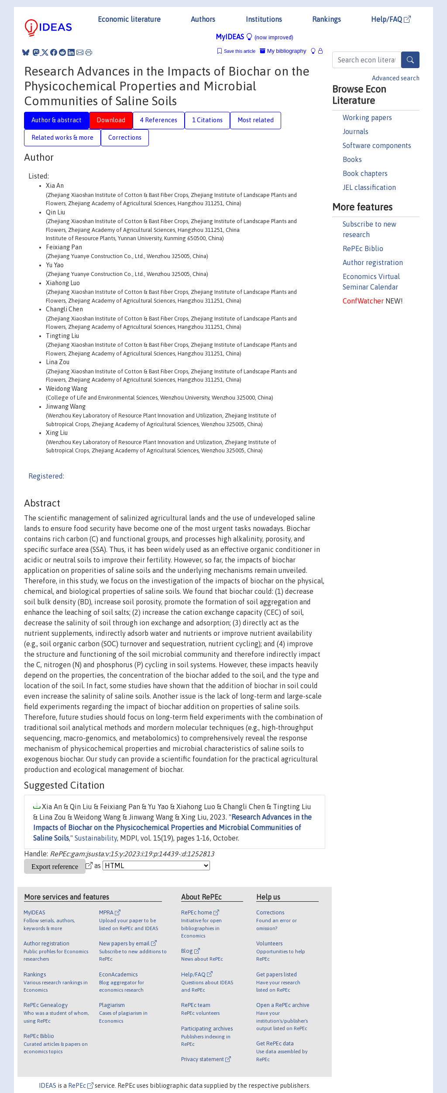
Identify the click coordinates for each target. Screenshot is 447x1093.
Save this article (239, 51)
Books (352, 159)
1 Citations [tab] (207, 120)
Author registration (373, 262)
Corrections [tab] (124, 137)
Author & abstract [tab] (56, 120)
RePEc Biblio (363, 248)
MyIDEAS (254, 37)
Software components (377, 145)
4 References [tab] (158, 120)
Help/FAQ (391, 19)
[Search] (410, 60)
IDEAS (47, 1085)
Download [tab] (110, 120)
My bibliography (283, 51)
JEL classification (369, 187)
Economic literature (129, 19)
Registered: (46, 476)
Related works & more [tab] (62, 137)
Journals (355, 131)
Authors (203, 19)
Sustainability (96, 838)
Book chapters (365, 173)
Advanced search (395, 78)
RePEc (80, 1085)
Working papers (367, 117)
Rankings (326, 19)
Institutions (264, 19)
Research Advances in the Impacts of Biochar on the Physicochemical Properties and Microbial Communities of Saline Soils (172, 827)
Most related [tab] (255, 120)
